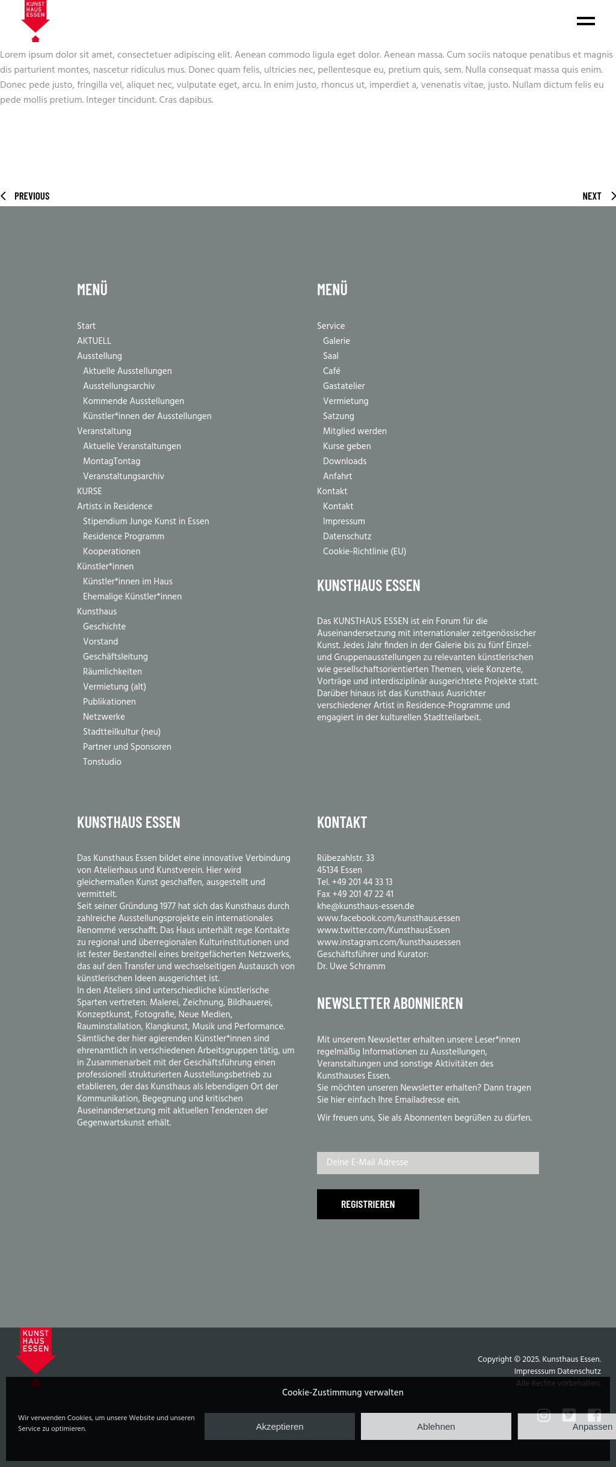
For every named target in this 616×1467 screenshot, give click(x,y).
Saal (331, 356)
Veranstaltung (104, 431)
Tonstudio (102, 762)
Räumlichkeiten (112, 672)
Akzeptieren (279, 1426)
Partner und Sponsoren (127, 747)
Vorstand (101, 642)
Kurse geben (347, 446)
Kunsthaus (97, 612)
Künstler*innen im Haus (128, 582)
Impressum (344, 522)
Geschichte (104, 627)
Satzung (338, 416)
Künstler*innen (105, 567)
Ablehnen (436, 1426)
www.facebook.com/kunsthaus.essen (388, 918)
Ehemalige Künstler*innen (132, 597)
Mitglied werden (355, 431)
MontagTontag (111, 462)
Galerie (336, 341)
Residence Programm (123, 537)
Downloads (344, 462)
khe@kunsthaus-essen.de (365, 906)
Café (331, 371)
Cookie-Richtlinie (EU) (365, 552)
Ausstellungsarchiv (119, 386)
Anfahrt (338, 477)
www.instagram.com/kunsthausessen (389, 943)
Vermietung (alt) (114, 687)
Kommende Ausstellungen (133, 401)
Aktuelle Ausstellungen (127, 371)
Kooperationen (112, 552)
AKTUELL (94, 341)
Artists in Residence (115, 507)
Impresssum (535, 1371)
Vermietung (346, 401)
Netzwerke (104, 717)
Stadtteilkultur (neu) (122, 732)
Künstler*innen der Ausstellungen (147, 416)
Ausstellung (99, 356)
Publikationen (109, 702)
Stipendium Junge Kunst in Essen (146, 522)
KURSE (89, 492)
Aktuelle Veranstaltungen (132, 446)
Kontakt (332, 492)
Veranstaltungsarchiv (123, 477)
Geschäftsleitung (115, 657)
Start (86, 326)
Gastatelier (344, 386)
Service (331, 326)
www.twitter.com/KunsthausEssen (383, 930)
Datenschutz (347, 537)
